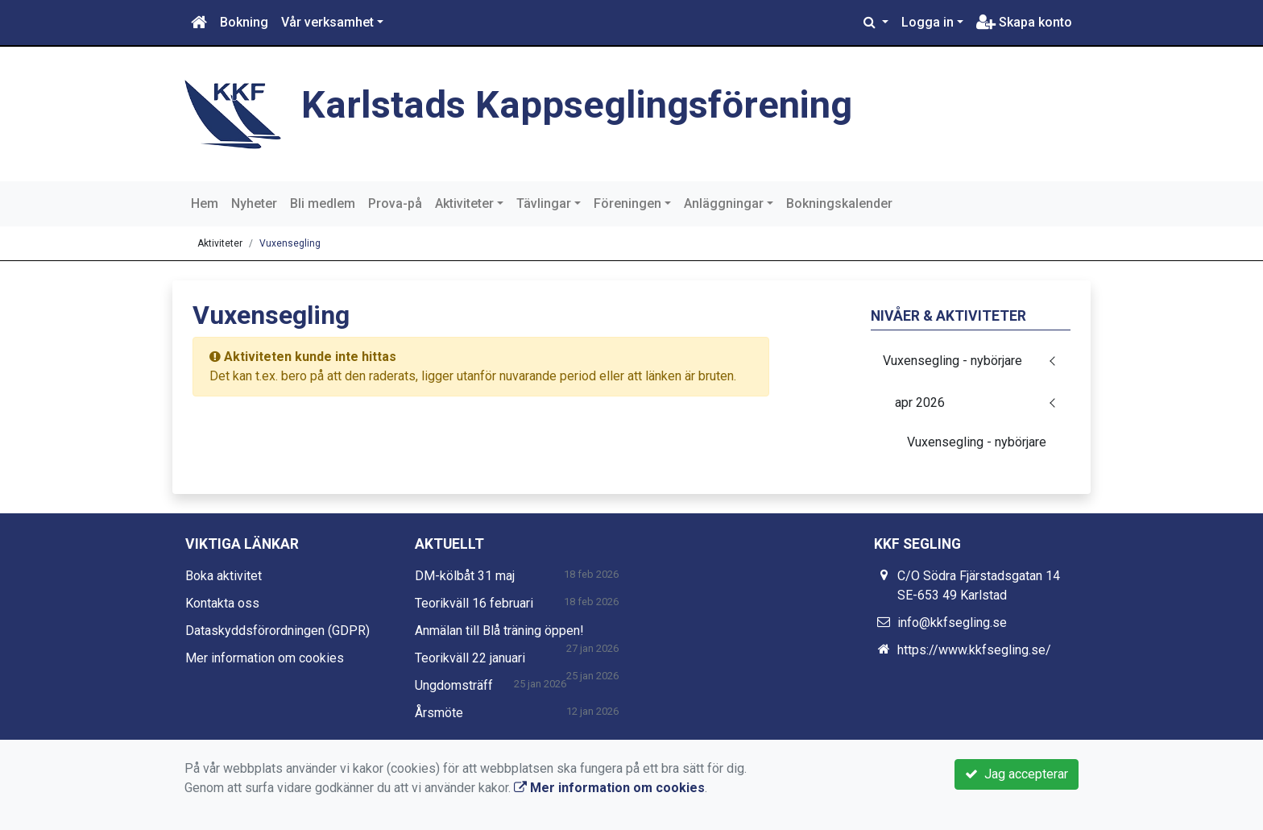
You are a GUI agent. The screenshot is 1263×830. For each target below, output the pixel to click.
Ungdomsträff (454, 685)
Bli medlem (322, 203)
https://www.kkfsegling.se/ (974, 650)
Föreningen (627, 203)
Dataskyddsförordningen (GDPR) (277, 630)
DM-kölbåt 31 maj (465, 575)
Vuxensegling (290, 243)
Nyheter (254, 203)
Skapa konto (1024, 22)
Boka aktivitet (223, 575)
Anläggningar (724, 203)
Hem (204, 203)
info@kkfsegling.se (952, 622)
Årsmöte (439, 712)
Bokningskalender (839, 203)
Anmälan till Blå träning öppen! (499, 630)
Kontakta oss (222, 603)
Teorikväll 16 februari (474, 603)
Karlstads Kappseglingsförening (576, 104)
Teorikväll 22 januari (470, 658)
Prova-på (395, 203)
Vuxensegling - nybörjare (952, 360)
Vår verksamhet (327, 22)
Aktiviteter (464, 203)
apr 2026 (920, 402)
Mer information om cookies (264, 658)
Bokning (244, 22)
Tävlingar (543, 203)
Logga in (927, 22)
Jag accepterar (1016, 774)
